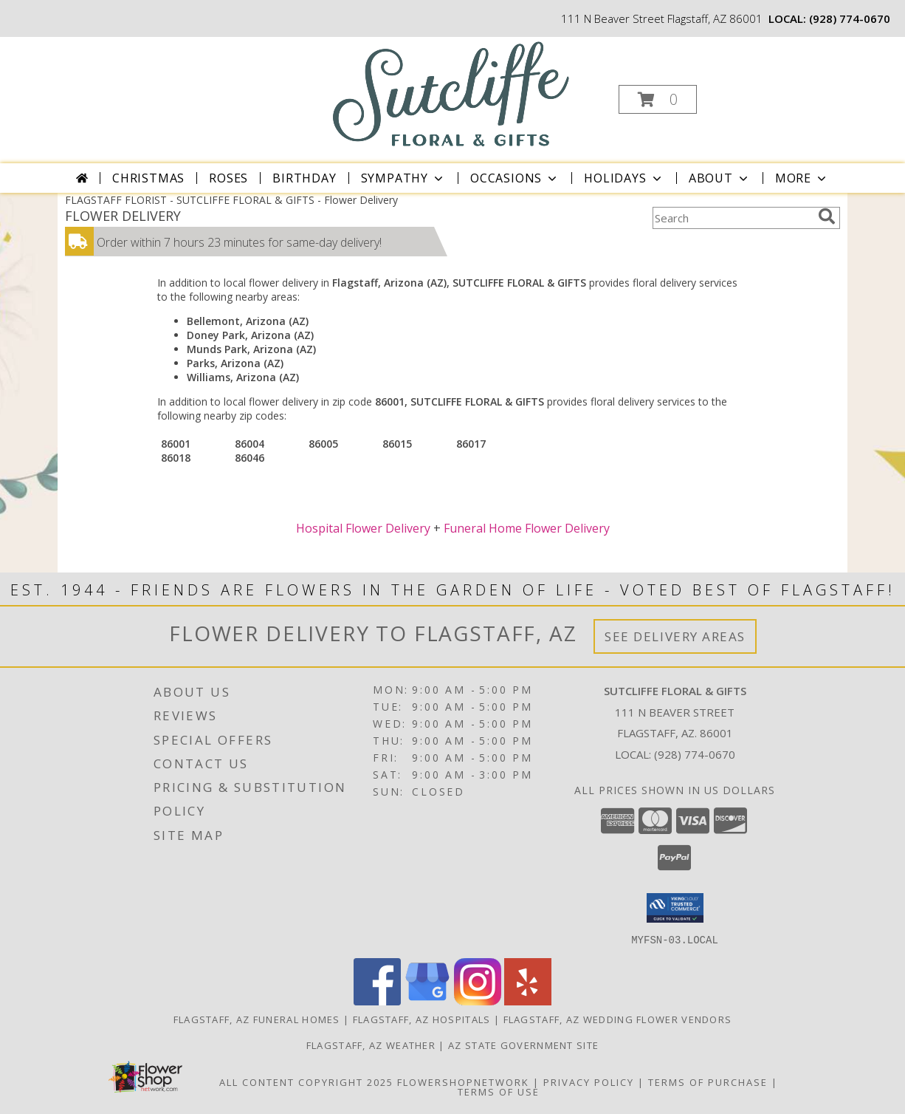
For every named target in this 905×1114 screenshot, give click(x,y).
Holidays (624, 178)
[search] (826, 216)
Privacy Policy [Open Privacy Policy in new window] (588, 1081)
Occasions (515, 178)
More (802, 178)
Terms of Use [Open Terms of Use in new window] (499, 1091)
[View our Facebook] (377, 1001)
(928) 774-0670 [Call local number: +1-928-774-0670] (849, 18)
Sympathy (403, 178)
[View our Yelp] (527, 1001)
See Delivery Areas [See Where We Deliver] (675, 636)
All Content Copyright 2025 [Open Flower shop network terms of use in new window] (306, 1081)
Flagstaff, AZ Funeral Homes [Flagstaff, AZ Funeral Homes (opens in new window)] (256, 1018)
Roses (228, 178)
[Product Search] (732, 218)
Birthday (304, 178)
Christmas (148, 178)
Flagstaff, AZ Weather (371, 1044)
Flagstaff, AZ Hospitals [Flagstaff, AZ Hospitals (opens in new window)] (422, 1018)
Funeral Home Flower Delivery (527, 528)
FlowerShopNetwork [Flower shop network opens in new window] (463, 1081)
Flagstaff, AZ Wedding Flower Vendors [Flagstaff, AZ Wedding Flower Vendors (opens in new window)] (617, 1018)
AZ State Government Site (523, 1044)
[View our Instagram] (477, 1001)
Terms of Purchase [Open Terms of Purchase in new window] (708, 1081)
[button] (658, 99)
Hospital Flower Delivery (363, 528)
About (720, 178)
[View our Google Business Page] (427, 1001)
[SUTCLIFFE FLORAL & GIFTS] (451, 93)
